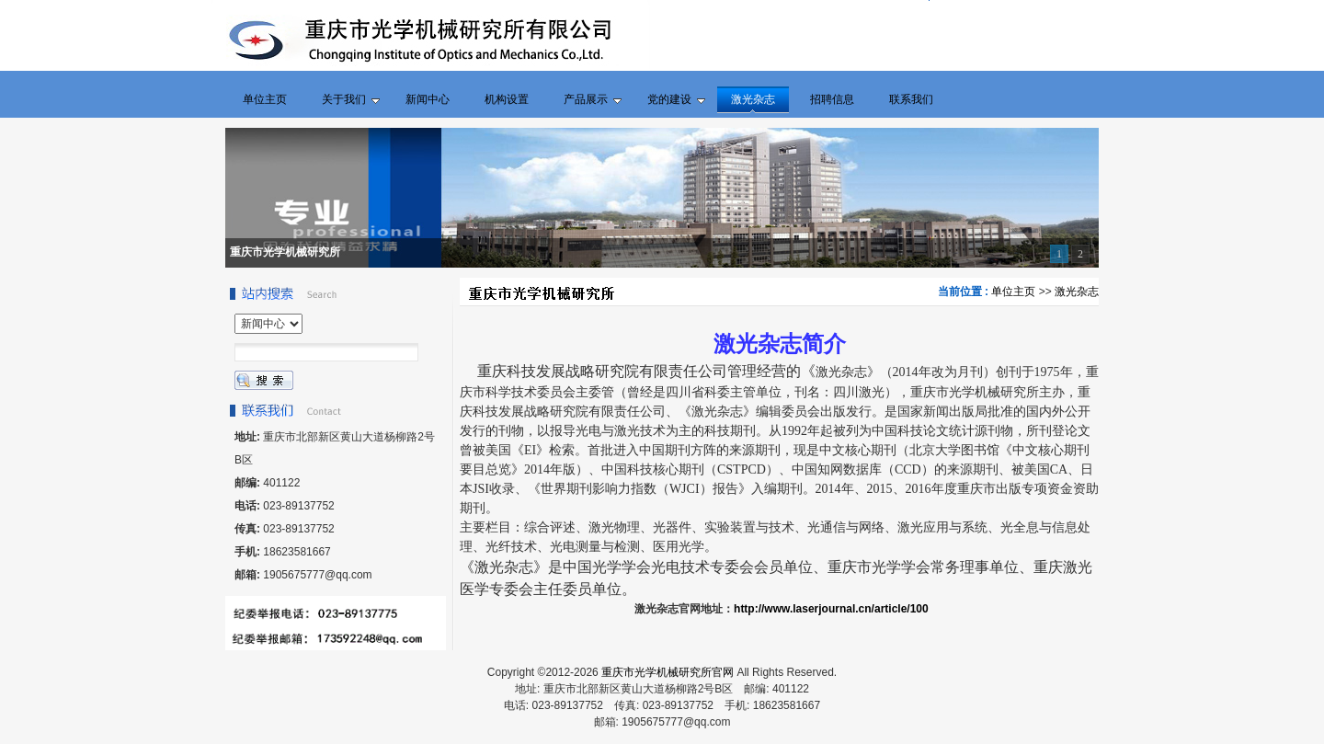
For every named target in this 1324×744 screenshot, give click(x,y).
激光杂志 (1077, 291)
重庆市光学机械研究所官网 (667, 672)
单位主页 (1013, 291)
